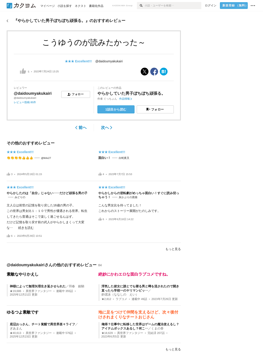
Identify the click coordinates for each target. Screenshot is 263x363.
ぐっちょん (110, 98)
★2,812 (106, 299)
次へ (106, 127)
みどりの (20, 197)
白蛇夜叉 (124, 158)
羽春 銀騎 (76, 286)
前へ (81, 127)
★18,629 (107, 333)
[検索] (141, 5)
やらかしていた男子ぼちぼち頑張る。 (131, 93)
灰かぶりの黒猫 (128, 197)
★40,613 (15, 333)
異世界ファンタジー (39, 291)
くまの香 (157, 328)
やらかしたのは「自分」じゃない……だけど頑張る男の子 (47, 193)
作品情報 (125, 98)
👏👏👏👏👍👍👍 (20, 158)
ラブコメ (121, 299)
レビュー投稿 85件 (25, 102)
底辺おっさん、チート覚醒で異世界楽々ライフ (42, 324)
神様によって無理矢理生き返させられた (38, 286)
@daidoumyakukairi (109, 61)
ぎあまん (16, 328)
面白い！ (104, 158)
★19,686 (15, 291)
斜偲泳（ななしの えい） (120, 294)
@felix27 (46, 158)
